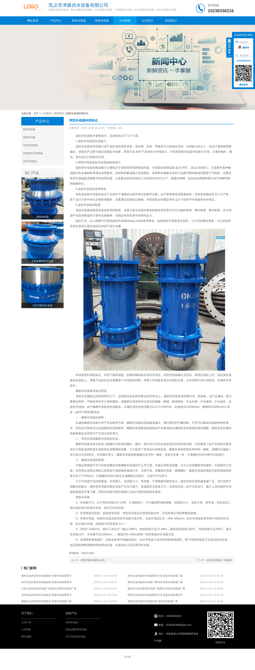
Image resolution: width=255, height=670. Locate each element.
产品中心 (55, 20)
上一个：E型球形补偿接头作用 (88, 560)
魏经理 (243, 47)
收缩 (229, 48)
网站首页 (32, 20)
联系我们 (171, 20)
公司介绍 (26, 622)
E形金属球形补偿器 (76, 629)
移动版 (127, 656)
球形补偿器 (102, 20)
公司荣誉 (26, 629)
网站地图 (26, 636)
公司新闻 (125, 20)
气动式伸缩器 (42, 145)
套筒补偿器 (79, 20)
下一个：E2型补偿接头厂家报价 (214, 560)
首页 (36, 113)
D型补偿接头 (42, 161)
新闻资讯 (59, 113)
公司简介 (148, 20)
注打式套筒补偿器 (75, 636)
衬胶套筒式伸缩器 (42, 153)
